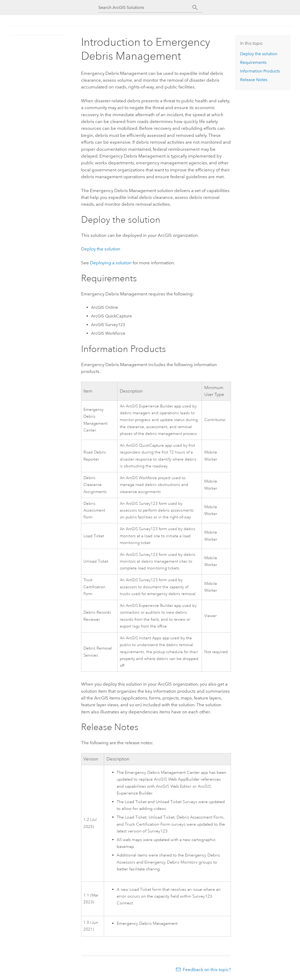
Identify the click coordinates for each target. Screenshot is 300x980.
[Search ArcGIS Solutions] (145, 7)
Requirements (253, 62)
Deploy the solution (100, 248)
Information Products (260, 71)
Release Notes (253, 79)
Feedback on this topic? (207, 969)
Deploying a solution (111, 262)
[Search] (195, 7)
